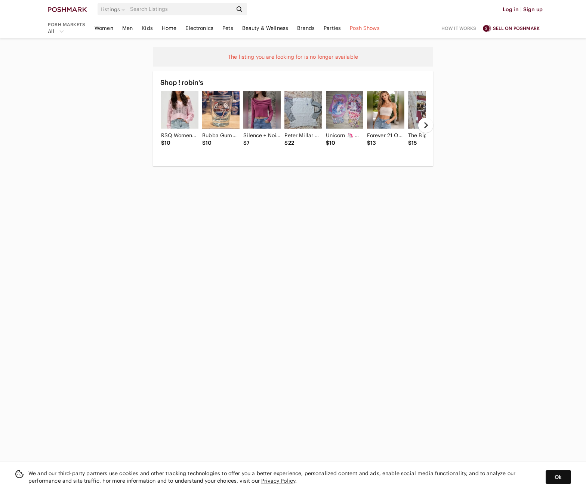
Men (127, 28)
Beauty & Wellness (265, 28)
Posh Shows (365, 28)
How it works (458, 28)
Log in (511, 9)
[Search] (180, 9)
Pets (227, 28)
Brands (306, 28)
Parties (332, 28)
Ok (558, 477)
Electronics (199, 28)
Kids (147, 28)
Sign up (533, 9)
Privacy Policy (278, 480)
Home (169, 28)
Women (104, 28)
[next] (425, 125)
